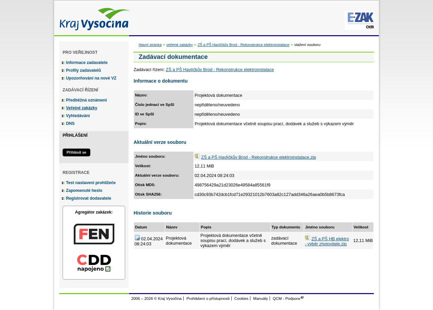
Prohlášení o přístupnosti (207, 298)
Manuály (260, 298)
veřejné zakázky (179, 45)
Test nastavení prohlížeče (91, 182)
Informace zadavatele (87, 62)
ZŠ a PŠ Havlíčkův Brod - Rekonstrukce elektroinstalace (243, 45)
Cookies (241, 298)
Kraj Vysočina (93, 17)
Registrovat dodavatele (88, 198)
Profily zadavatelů (83, 70)
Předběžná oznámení (86, 100)
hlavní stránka (150, 45)
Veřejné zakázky (81, 108)
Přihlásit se (76, 152)
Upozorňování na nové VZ (91, 78)
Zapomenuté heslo (84, 190)
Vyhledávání (78, 115)
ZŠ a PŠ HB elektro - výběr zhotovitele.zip (327, 241)
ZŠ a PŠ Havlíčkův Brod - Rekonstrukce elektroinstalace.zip (258, 157)
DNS (70, 123)
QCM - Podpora (286, 298)
